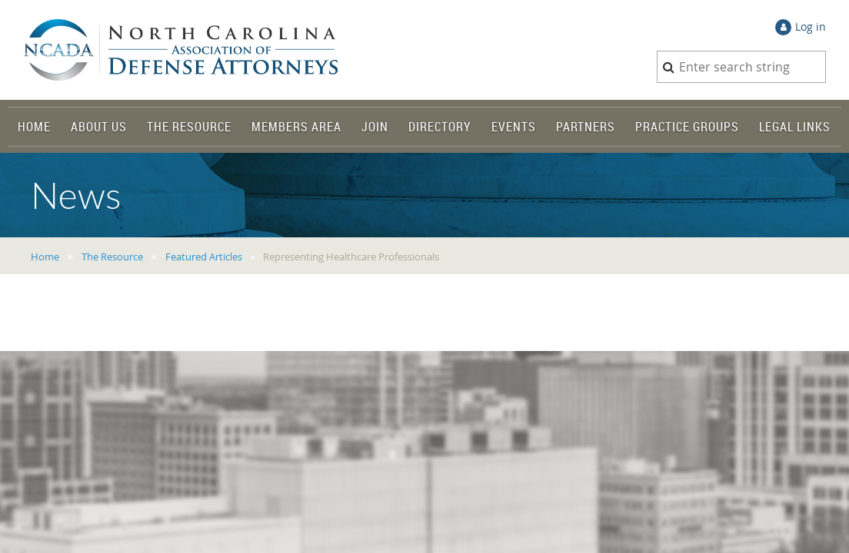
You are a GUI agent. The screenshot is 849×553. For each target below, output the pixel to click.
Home (45, 256)
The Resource (112, 256)
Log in (810, 26)
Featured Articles (203, 256)
